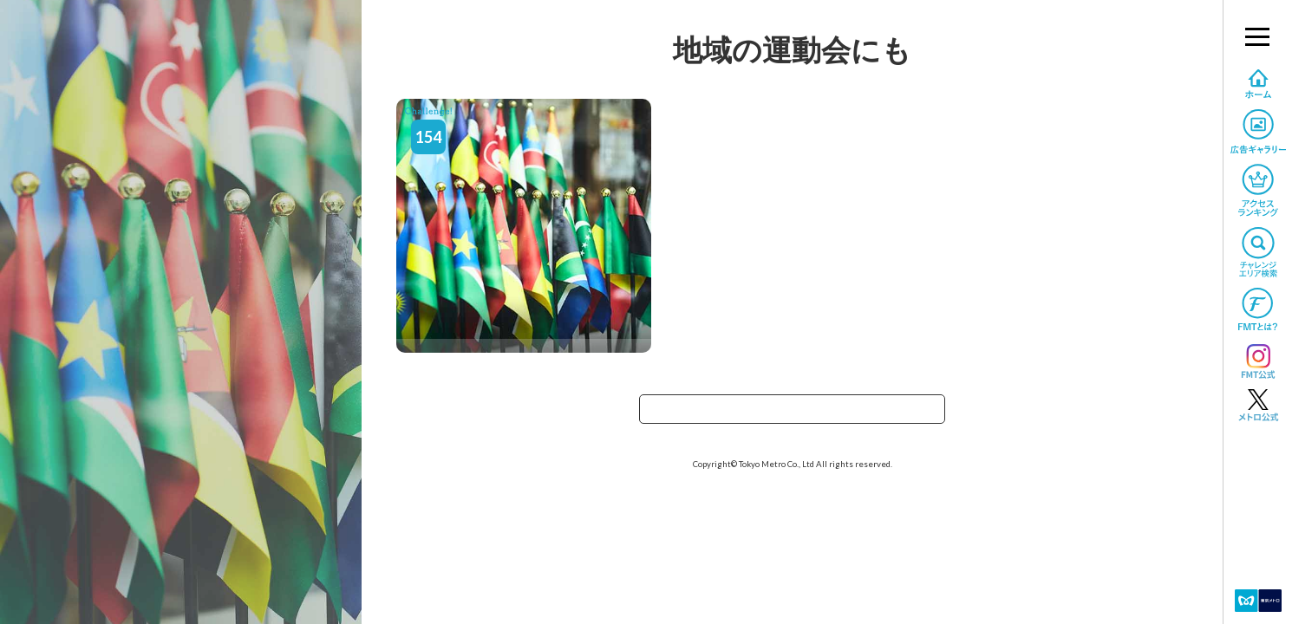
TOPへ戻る (792, 414)
